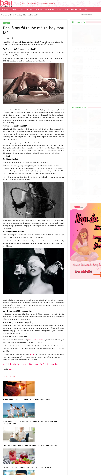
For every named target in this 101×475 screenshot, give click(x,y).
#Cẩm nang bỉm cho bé (48, 3)
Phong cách (38, 9)
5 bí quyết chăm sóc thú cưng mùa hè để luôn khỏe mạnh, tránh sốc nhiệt (54, 403)
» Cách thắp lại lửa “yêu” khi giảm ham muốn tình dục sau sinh (30, 364)
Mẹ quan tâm (49, 9)
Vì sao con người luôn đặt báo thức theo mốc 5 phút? (54, 432)
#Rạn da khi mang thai (29, 3)
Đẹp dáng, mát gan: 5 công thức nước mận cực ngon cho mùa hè (12, 432)
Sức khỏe (29, 9)
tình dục (32, 354)
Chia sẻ (6, 23)
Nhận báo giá (75, 467)
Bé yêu (21, 9)
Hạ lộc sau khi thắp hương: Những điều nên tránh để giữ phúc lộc (11, 402)
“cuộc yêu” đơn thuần (36, 340)
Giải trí (66, 9)
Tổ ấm (59, 9)
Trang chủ (4, 9)
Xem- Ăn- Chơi (76, 9)
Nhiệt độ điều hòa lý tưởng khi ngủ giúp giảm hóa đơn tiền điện (33, 432)
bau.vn (11, 369)
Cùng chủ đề (9, 376)
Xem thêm (33, 441)
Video (85, 9)
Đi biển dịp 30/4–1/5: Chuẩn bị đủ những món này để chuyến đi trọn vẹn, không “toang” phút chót (33, 403)
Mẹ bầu (13, 9)
